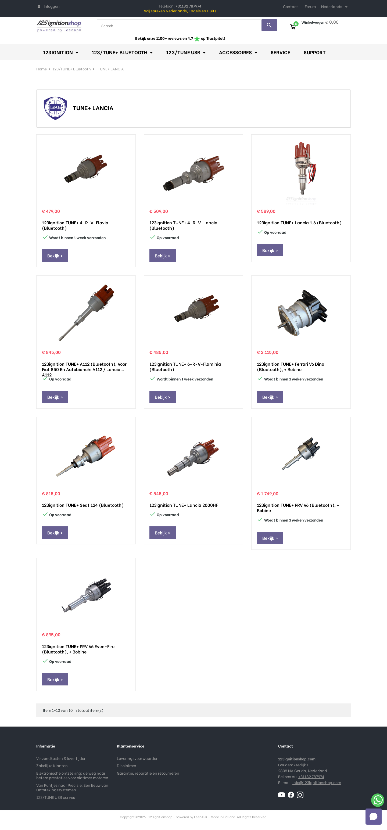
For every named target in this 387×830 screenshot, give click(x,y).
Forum (310, 6)
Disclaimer (126, 765)
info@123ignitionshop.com (316, 782)
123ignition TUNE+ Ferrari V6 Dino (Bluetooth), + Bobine (290, 366)
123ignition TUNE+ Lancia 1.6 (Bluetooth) (299, 222)
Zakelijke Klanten (52, 765)
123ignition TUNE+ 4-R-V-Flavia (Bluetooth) (75, 225)
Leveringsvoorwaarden (138, 758)
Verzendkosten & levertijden (61, 758)
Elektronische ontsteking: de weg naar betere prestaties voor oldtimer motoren (72, 775)
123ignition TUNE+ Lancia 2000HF (183, 505)
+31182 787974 (311, 776)
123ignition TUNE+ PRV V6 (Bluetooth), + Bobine (298, 507)
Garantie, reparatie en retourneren (148, 773)
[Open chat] (374, 817)
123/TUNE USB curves (55, 797)
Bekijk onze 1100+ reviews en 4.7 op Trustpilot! (180, 38)
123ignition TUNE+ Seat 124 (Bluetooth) (83, 505)
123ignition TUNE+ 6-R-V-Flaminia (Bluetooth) (185, 366)
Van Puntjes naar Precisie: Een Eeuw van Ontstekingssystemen (72, 787)
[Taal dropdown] (335, 7)
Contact (290, 6)
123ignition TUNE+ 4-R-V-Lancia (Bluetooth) (183, 225)
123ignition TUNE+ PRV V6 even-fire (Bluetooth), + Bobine (78, 649)
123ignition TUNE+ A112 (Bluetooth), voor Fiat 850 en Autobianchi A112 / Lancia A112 (84, 366)
